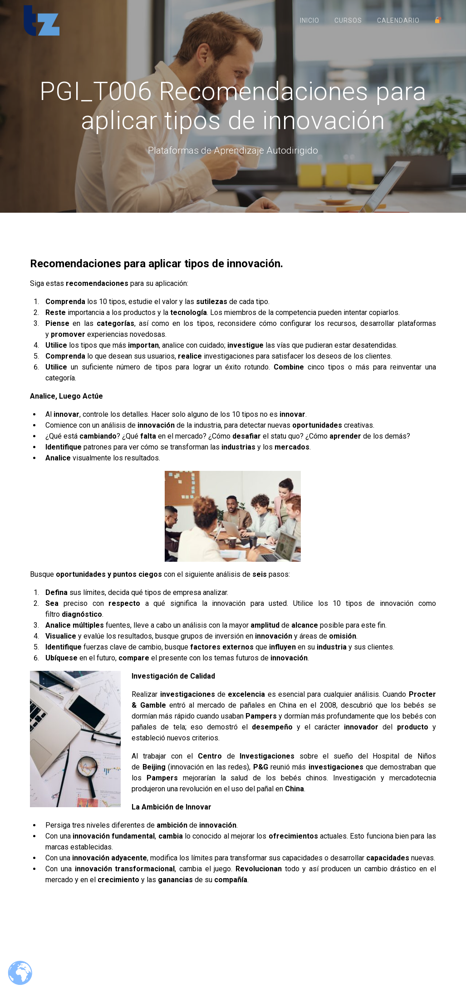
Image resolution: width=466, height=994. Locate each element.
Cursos (348, 20)
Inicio (309, 20)
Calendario (398, 20)
